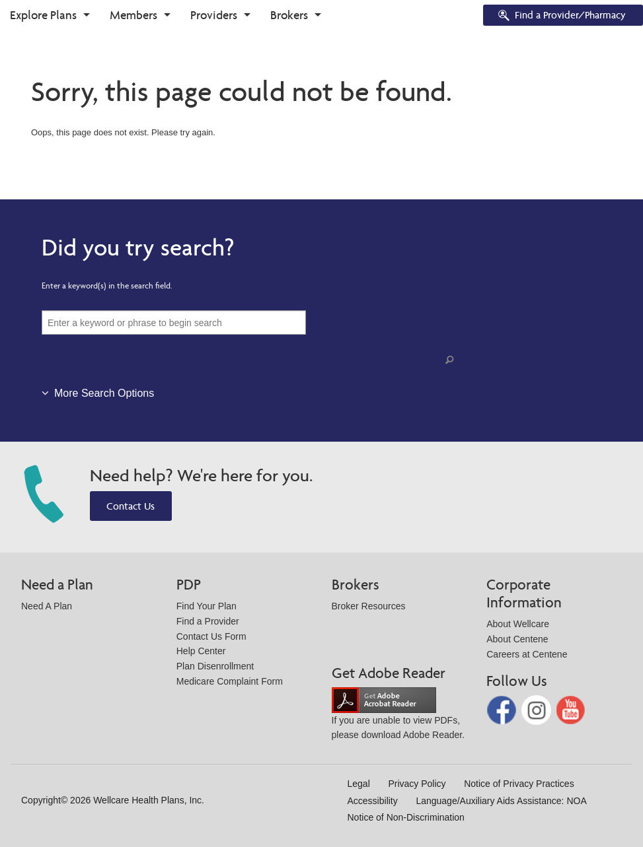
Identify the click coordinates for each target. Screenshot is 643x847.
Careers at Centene (526, 654)
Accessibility (373, 801)
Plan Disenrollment (215, 666)
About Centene (517, 639)
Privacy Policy (416, 783)
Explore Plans (43, 14)
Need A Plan (46, 606)
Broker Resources (369, 606)
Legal (359, 783)
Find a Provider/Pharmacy (561, 16)
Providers (213, 14)
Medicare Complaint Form (229, 681)
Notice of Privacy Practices (519, 783)
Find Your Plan (206, 606)
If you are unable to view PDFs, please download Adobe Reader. (398, 717)
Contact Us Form (211, 636)
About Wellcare (517, 624)
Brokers (289, 14)
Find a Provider (207, 621)
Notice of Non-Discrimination (406, 817)
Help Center (201, 651)
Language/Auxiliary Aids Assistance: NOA (501, 801)
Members (133, 14)
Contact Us (130, 506)
